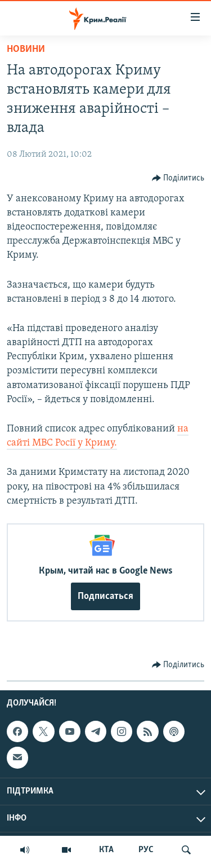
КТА (106, 849)
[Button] (178, 178)
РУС (146, 849)
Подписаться (105, 596)
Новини (26, 49)
